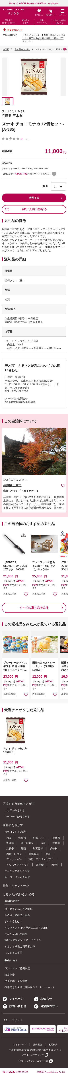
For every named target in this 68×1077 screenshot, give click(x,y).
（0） (26, 138)
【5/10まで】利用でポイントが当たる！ (34, 4)
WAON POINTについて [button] (54, 174)
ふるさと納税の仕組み (17, 915)
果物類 (56, 837)
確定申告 (10, 974)
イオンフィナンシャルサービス (33, 1061)
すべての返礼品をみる (34, 607)
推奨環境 (37, 1044)
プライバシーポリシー (33, 1054)
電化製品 (33, 854)
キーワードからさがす (17, 816)
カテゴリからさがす (16, 831)
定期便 (40, 864)
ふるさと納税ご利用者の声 (20, 946)
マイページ (13, 998)
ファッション (14, 859)
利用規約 (53, 1044)
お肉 (8, 837)
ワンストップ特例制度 (17, 968)
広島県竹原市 (38, 694)
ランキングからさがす (17, 870)
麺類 (23, 848)
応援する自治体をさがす (8, 21)
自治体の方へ (46, 1006)
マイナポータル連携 (16, 980)
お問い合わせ (14, 1006)
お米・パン (39, 837)
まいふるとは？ (13, 921)
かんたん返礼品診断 (16, 934)
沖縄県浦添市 (9, 694)
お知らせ (43, 998)
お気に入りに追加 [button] (26, 594)
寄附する (34, 197)
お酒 (43, 843)
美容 (48, 854)
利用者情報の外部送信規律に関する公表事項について (35, 1049)
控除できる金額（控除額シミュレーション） (30, 987)
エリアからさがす (15, 810)
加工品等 (38, 848)
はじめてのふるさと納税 (18, 908)
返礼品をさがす (25, 21)
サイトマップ (19, 1044)
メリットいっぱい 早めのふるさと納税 (26, 927)
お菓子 (10, 848)
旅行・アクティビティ (41, 859)
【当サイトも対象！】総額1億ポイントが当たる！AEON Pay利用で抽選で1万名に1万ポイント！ (43, 38)
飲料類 (56, 843)
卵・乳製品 (27, 843)
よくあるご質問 (13, 952)
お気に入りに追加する (26, 209)
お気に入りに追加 (63, 485)
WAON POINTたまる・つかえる (23, 940)
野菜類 (10, 843)
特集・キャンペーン (42, 21)
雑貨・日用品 (14, 854)
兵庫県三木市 (9, 594)
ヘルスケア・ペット (17, 864)
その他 (54, 864)
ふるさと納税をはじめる (59, 21)
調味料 (53, 848)
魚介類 (22, 837)
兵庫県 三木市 (12, 116)
